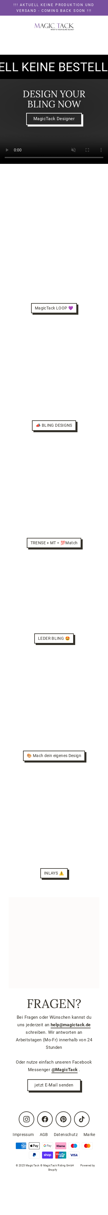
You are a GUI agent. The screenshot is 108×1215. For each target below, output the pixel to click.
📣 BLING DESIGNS (54, 425)
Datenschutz (66, 1134)
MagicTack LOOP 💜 (54, 308)
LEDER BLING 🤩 (54, 638)
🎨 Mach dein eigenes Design (54, 755)
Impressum (23, 1134)
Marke (89, 1134)
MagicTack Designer (54, 118)
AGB (44, 1134)
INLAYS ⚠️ (54, 873)
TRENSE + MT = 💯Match (54, 542)
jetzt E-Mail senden (54, 1085)
